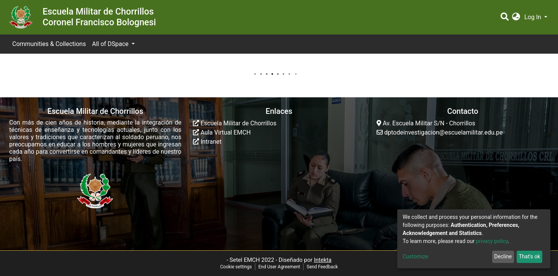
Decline (503, 256)
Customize (415, 256)
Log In (533, 17)
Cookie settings (236, 266)
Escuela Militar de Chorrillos (234, 123)
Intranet (207, 141)
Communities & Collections (49, 44)
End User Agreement (279, 266)
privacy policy (492, 241)
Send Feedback (322, 266)
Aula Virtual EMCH (222, 132)
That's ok (529, 256)
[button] (516, 17)
